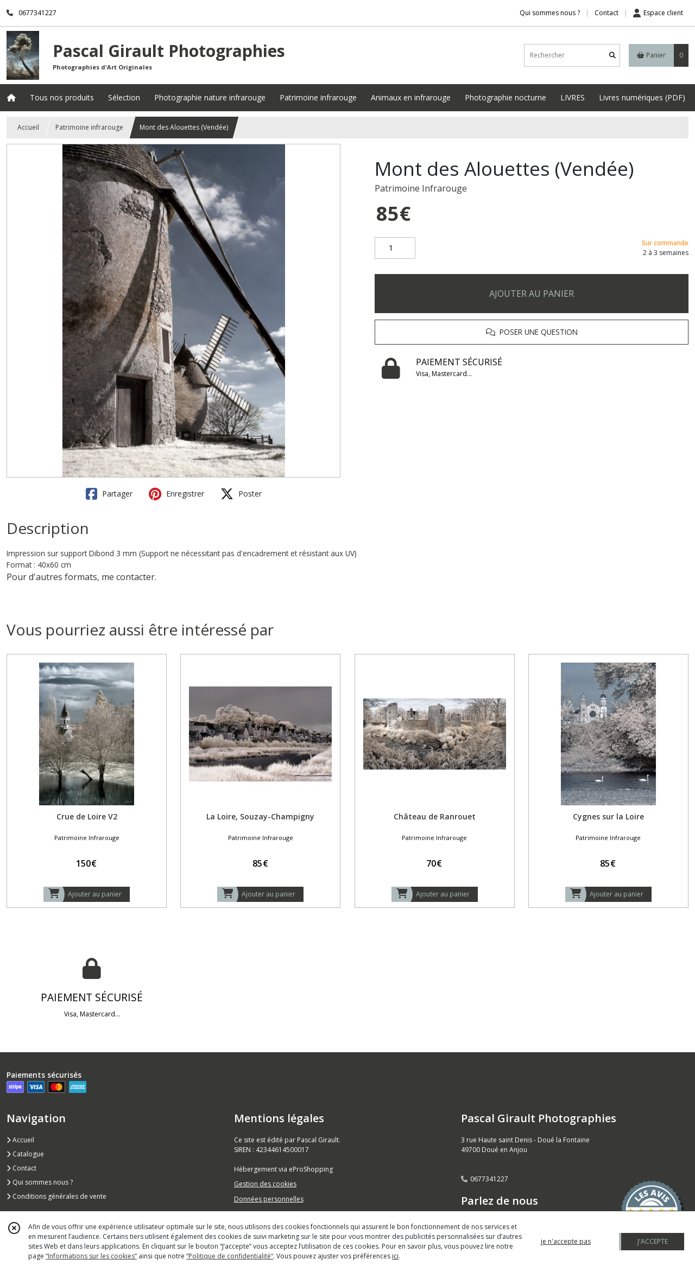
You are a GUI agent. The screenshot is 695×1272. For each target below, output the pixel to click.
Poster (241, 493)
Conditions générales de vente (56, 1196)
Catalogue (25, 1154)
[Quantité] (395, 248)
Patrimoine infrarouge (89, 127)
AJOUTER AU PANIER (531, 294)
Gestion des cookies (265, 1183)
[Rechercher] (612, 55)
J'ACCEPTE (652, 1241)
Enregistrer (176, 493)
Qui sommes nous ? (40, 1182)
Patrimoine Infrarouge (421, 188)
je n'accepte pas (566, 1241)
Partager (109, 493)
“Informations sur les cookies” (91, 1256)
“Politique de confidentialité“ (229, 1256)
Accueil (28, 127)
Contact (606, 12)
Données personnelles (269, 1199)
